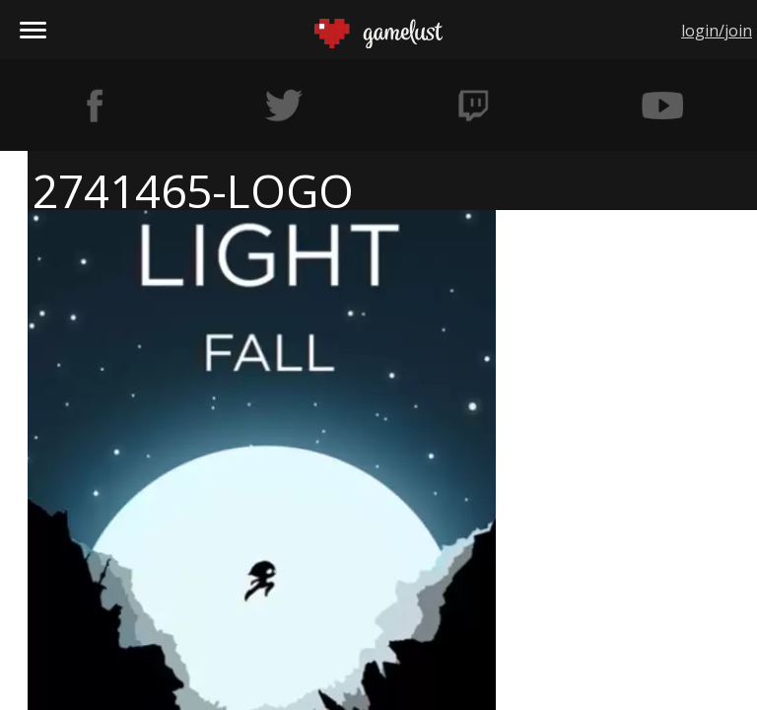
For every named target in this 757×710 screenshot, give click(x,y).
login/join (716, 30)
